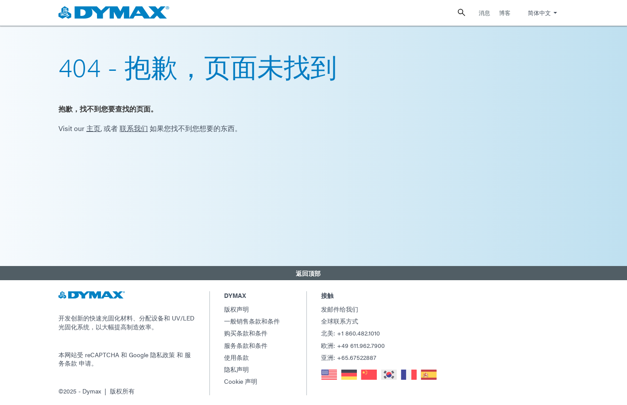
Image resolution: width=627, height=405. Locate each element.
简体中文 (539, 12)
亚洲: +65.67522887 (348, 355)
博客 (505, 12)
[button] (313, 272)
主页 (93, 128)
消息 (484, 12)
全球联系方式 (339, 319)
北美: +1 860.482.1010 (350, 331)
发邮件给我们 (339, 307)
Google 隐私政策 (152, 352)
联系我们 (134, 128)
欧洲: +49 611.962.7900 (353, 343)
